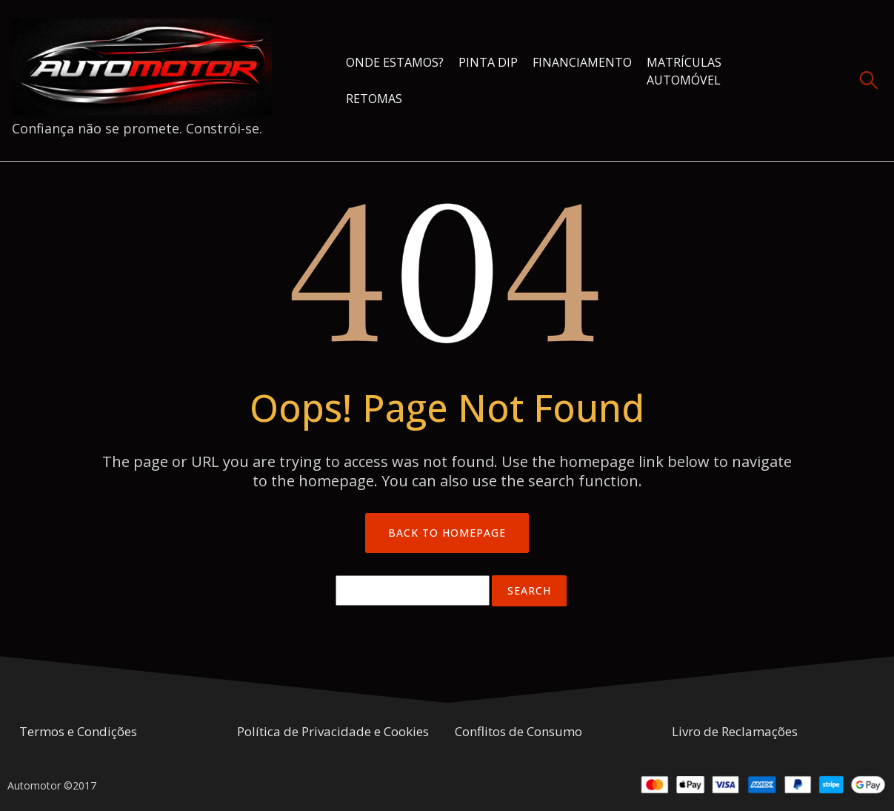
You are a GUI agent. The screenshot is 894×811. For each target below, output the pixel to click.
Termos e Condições (78, 731)
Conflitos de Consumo (518, 731)
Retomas (374, 98)
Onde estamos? (395, 62)
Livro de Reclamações (735, 731)
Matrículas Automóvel (684, 71)
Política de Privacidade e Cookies (333, 731)
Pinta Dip (488, 62)
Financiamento (582, 62)
